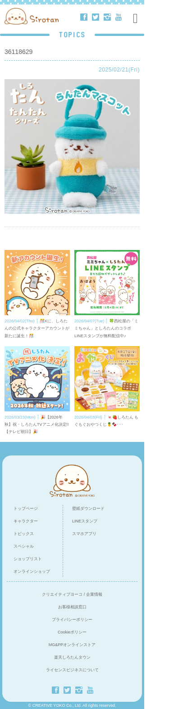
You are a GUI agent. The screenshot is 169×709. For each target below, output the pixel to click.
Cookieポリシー (72, 632)
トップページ (26, 508)
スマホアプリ (84, 533)
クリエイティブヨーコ (62, 594)
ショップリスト (28, 559)
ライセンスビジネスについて (72, 670)
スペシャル (24, 546)
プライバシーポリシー (72, 619)
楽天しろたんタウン (72, 657)
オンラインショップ (32, 571)
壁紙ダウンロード (88, 508)
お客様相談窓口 (72, 607)
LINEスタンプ (84, 521)
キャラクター (26, 521)
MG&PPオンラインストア (72, 644)
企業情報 (94, 594)
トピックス (24, 533)
